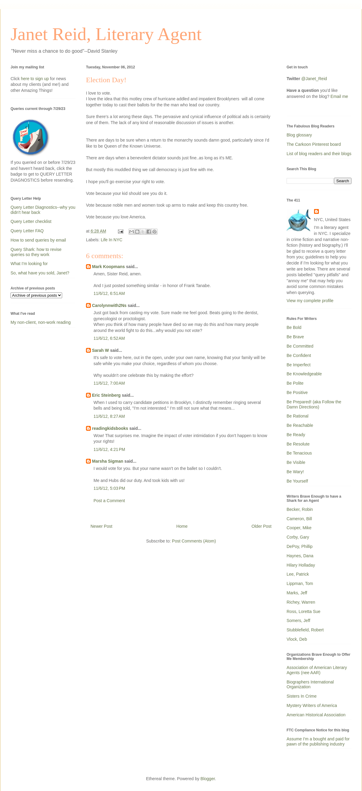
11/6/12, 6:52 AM (109, 338)
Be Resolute (298, 444)
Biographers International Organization (310, 684)
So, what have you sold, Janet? (40, 272)
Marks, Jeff (297, 592)
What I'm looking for (29, 263)
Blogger (208, 778)
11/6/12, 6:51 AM (109, 293)
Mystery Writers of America (312, 705)
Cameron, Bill (299, 518)
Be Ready (296, 434)
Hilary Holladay (301, 565)
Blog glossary (299, 135)
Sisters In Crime (302, 696)
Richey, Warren (301, 602)
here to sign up (35, 78)
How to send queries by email (38, 240)
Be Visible (296, 462)
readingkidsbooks (110, 428)
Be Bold (294, 327)
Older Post (262, 526)
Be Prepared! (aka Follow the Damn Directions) (314, 404)
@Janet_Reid (314, 78)
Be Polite (295, 383)
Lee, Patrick (298, 574)
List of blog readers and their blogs (319, 153)
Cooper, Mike (299, 527)
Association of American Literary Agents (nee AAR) (317, 670)
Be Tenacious (299, 453)
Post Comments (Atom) (194, 541)
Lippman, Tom (300, 583)
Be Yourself (297, 481)
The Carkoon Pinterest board (314, 144)
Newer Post (101, 526)
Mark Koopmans (108, 266)
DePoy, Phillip (300, 546)
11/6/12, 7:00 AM (109, 383)
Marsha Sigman (107, 461)
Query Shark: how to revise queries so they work (36, 252)
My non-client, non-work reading (41, 322)
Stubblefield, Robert (305, 629)
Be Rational (297, 416)
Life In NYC (111, 239)
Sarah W (100, 350)
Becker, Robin (300, 509)
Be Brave (295, 336)
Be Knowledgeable (304, 373)
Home (181, 526)
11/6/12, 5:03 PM (109, 488)
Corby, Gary (298, 537)
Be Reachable (300, 425)
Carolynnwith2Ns (109, 305)
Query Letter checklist (31, 221)
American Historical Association (316, 714)
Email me (339, 96)
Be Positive (297, 392)
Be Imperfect (298, 364)
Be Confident (299, 355)
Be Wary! (295, 471)
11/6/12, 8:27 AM (109, 416)
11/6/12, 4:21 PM (109, 449)
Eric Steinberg (106, 395)
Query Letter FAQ (27, 230)
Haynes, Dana (300, 555)
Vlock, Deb (297, 639)
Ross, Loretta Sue (303, 611)
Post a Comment (109, 500)
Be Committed (300, 346)
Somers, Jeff (298, 620)
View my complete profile (310, 300)
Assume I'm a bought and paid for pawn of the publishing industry (318, 741)
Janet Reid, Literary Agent (106, 34)
